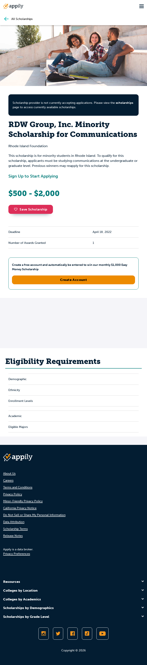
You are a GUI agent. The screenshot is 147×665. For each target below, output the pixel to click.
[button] (17, 209)
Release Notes (13, 536)
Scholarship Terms (15, 529)
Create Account (73, 280)
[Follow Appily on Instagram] (43, 633)
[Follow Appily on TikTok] (87, 633)
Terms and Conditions (17, 487)
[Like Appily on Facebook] (72, 633)
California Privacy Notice (20, 508)
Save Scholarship (30, 209)
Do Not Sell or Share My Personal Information (34, 515)
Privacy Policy (12, 494)
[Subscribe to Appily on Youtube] (102, 633)
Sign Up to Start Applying (33, 176)
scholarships (124, 103)
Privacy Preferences (16, 554)
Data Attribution (13, 522)
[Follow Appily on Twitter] (58, 633)
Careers (8, 480)
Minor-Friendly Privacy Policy (23, 501)
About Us (9, 473)
